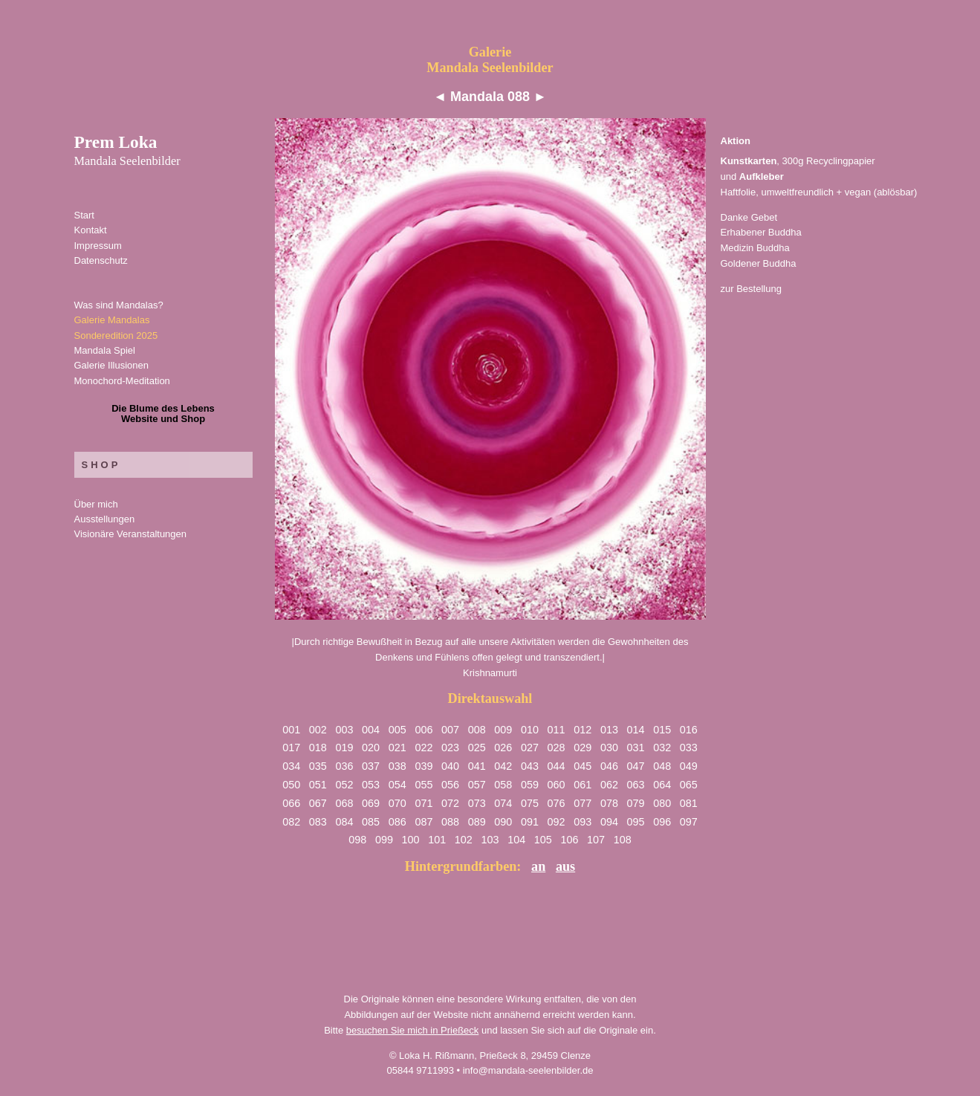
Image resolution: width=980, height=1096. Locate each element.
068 (344, 803)
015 (662, 730)
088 (450, 822)
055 (423, 785)
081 (689, 803)
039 (423, 766)
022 (423, 747)
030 (609, 747)
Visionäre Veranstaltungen (130, 533)
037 (371, 766)
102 (464, 840)
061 (582, 785)
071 (423, 803)
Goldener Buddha (758, 263)
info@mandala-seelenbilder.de (528, 1070)
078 (609, 803)
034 (291, 766)
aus (565, 866)
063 (636, 785)
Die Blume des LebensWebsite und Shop (163, 413)
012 (582, 730)
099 (384, 840)
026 (503, 747)
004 (371, 730)
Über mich (96, 504)
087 (423, 822)
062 (609, 785)
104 (516, 840)
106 (569, 840)
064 (662, 785)
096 (662, 822)
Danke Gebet (749, 217)
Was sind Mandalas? (118, 305)
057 (477, 785)
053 (371, 785)
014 (636, 730)
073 (477, 803)
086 (397, 822)
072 (450, 803)
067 (318, 803)
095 (636, 822)
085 (371, 822)
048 (662, 766)
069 (371, 803)
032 (662, 747)
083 (318, 822)
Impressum (98, 245)
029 (582, 747)
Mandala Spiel (104, 350)
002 (318, 730)
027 (530, 747)
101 (437, 840)
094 (609, 822)
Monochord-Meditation (122, 380)
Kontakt (90, 230)
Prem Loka (127, 150)
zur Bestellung (751, 288)
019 (344, 747)
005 (397, 730)
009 (503, 730)
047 (636, 766)
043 (530, 766)
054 (397, 785)
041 (477, 766)
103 (490, 840)
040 (450, 766)
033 (689, 747)
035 (318, 766)
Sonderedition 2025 (116, 335)
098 (357, 840)
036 (344, 766)
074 (503, 803)
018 (318, 747)
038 (397, 766)
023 (450, 747)
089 (477, 822)
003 (344, 730)
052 (344, 785)
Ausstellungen (104, 519)
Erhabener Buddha (761, 232)
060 (556, 785)
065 (689, 785)
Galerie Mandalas (112, 319)
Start (84, 215)
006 (423, 730)
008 (477, 730)
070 (397, 803)
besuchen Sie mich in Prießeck (412, 1030)
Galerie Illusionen (111, 365)
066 (291, 803)
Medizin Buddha (755, 247)
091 (530, 822)
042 (503, 766)
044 (556, 766)
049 (689, 766)
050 (291, 785)
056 (450, 785)
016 (689, 730)
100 (411, 840)
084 (344, 822)
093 (582, 822)
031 (636, 747)
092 (556, 822)
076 (556, 803)
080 (662, 803)
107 (596, 840)
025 (477, 747)
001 (291, 730)
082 (291, 822)
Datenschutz (101, 260)
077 (582, 803)
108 (623, 840)
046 (609, 766)
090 (503, 822)
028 (556, 747)
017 (291, 747)
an (538, 866)
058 (503, 785)
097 (689, 822)
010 (530, 730)
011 (556, 730)
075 (530, 803)
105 (543, 840)
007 (450, 730)
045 (582, 766)
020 (371, 747)
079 (636, 803)
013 (609, 730)
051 (318, 785)
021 (397, 747)
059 (530, 785)
